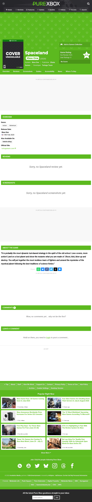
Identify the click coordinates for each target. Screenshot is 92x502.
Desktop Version (57, 388)
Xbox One (35, 62)
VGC (32, 485)
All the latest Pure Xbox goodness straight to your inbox (46, 493)
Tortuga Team (47, 65)
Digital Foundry (53, 481)
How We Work (29, 384)
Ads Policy (84, 384)
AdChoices (58, 475)
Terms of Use (73, 384)
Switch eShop (7, 142)
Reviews (16, 71)
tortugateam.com (9, 148)
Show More (46, 453)
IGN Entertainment (34, 475)
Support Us (40, 384)
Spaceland (36, 55)
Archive (32, 388)
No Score (64, 62)
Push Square (27, 481)
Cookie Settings (43, 388)
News (60, 71)
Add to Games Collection (71, 44)
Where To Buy (71, 71)
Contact (50, 384)
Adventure (12, 125)
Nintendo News (67, 481)
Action (5, 125)
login (48, 337)
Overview (6, 71)
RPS (59, 485)
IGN (76, 481)
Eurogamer (84, 481)
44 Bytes (51, 475)
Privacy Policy (60, 384)
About (13, 384)
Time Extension (39, 481)
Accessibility (49, 71)
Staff (19, 384)
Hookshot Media (15, 475)
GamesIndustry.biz (43, 485)
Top (6, 384)
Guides (38, 71)
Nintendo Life (15, 481)
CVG (54, 485)
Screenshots (27, 71)
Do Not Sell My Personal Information (75, 475)
